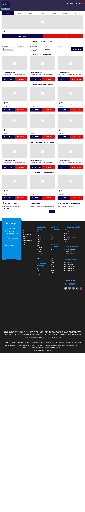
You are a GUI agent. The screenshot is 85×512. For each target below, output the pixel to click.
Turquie (53, 262)
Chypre (52, 264)
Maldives (66, 239)
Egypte (38, 272)
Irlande (52, 268)
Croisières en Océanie (70, 255)
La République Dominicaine (71, 237)
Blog (24, 244)
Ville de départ (35, 48)
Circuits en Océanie (69, 268)
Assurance (25, 230)
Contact (25, 242)
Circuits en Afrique (69, 270)
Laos (38, 257)
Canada (53, 237)
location (65, 13)
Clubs (42, 13)
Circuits (54, 13)
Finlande (53, 270)
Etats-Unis (53, 232)
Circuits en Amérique (69, 266)
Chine (38, 241)
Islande (52, 272)
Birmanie (39, 255)
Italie (8, 50)
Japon (38, 245)
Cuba (52, 234)
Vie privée (25, 238)
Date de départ (21, 48)
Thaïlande (39, 232)
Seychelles (67, 232)
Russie (52, 266)
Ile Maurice (67, 234)
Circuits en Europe (68, 264)
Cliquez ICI (6, 208)
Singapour (39, 247)
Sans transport (36, 49)
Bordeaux (36, 50)
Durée (49, 48)
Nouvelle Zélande (41, 249)
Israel (8, 48)
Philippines (39, 253)
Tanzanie (39, 276)
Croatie (52, 253)
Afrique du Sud (40, 280)
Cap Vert (39, 282)
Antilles (66, 241)
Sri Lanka (39, 236)
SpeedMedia (42, 337)
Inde (38, 243)
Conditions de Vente (28, 229)
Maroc (38, 270)
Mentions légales (27, 240)
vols (19, 13)
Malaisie (39, 259)
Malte (52, 260)
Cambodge (39, 251)
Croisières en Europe (69, 249)
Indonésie (39, 234)
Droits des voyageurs (28, 232)
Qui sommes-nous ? (28, 227)
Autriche (53, 255)
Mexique (53, 236)
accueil (8, 13)
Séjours (31, 13)
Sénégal (39, 278)
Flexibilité (63, 48)
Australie (39, 237)
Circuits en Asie (68, 262)
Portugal (53, 259)
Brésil (52, 239)
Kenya (38, 274)
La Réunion (67, 236)
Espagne (53, 251)
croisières (77, 13)
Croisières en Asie (68, 251)
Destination (8, 48)
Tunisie (38, 268)
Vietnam (39, 239)
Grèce (52, 257)
